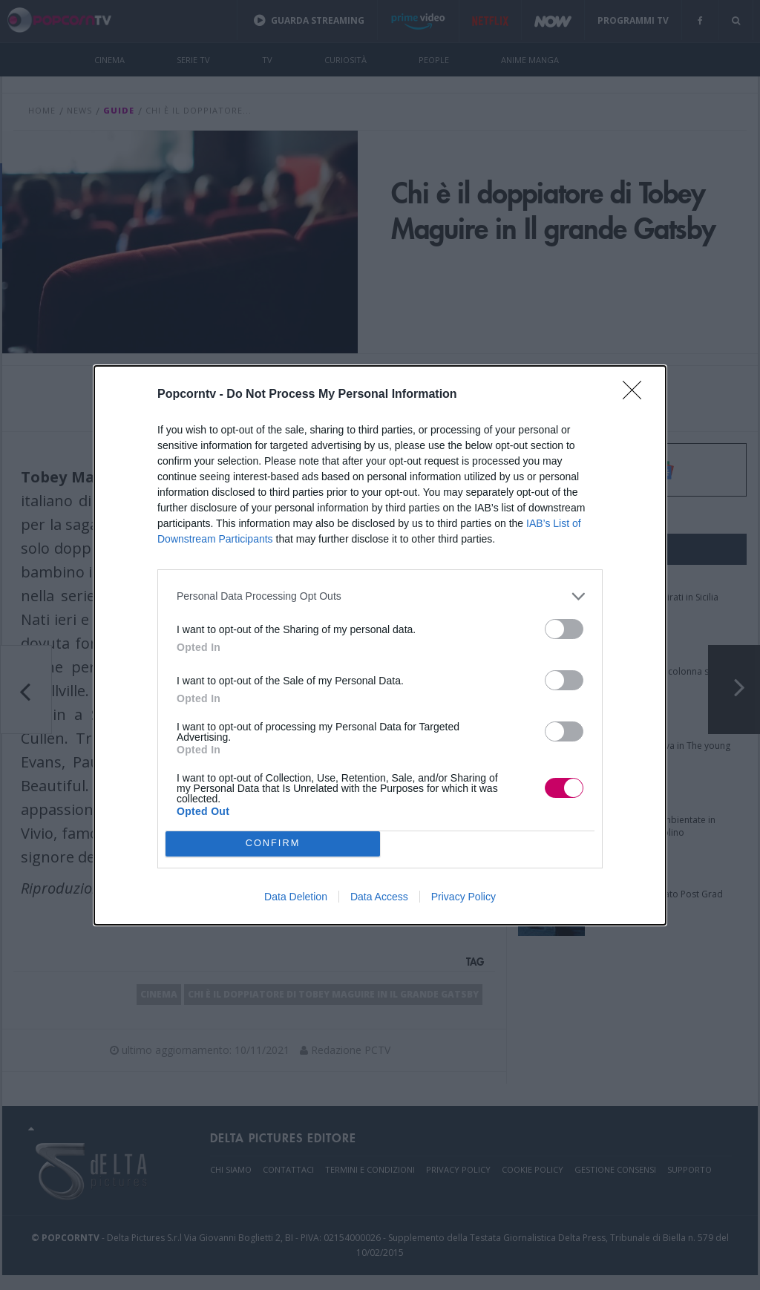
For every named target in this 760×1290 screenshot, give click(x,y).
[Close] (637, 395)
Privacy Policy (463, 897)
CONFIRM (273, 843)
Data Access (379, 897)
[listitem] (380, 596)
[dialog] (380, 645)
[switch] (564, 629)
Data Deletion (295, 897)
